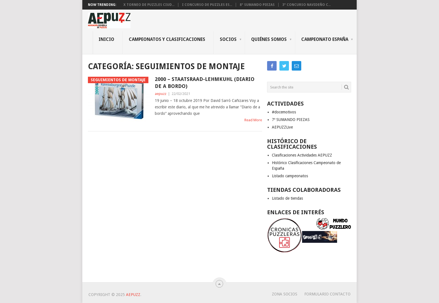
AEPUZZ (133, 294)
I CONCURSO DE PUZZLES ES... (207, 5)
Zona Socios (284, 294)
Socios (228, 39)
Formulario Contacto (327, 294)
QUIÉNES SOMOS (269, 39)
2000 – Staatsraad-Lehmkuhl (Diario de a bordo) (204, 82)
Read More (253, 120)
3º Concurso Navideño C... (306, 5)
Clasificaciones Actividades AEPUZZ (302, 155)
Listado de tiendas (287, 198)
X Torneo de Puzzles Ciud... (148, 5)
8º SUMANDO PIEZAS (257, 5)
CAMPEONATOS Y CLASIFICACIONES (167, 39)
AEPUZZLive (282, 127)
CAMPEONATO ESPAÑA (324, 39)
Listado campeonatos (290, 176)
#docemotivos (284, 112)
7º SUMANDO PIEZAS (291, 119)
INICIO (106, 39)
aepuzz (160, 94)
